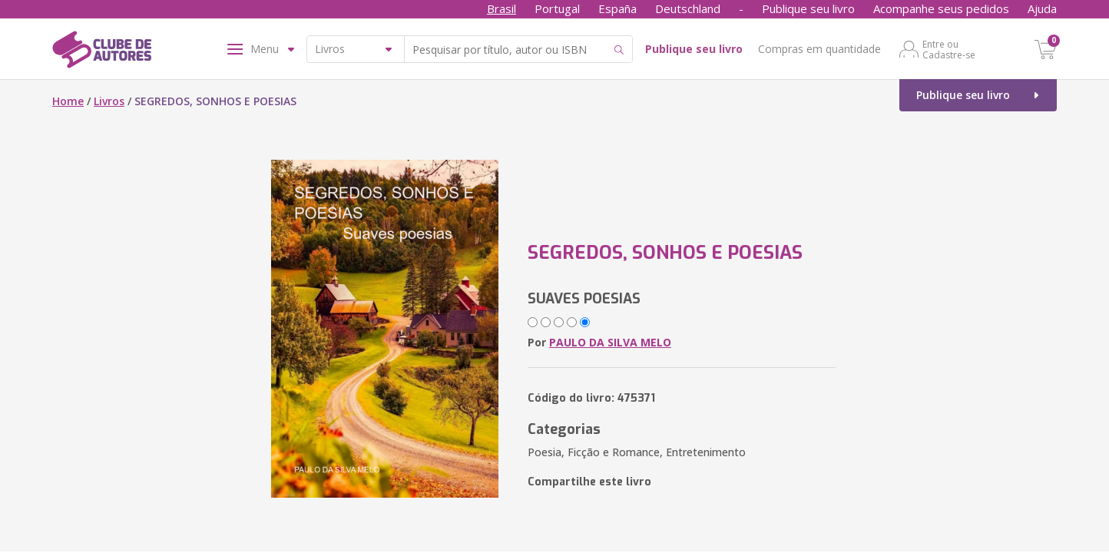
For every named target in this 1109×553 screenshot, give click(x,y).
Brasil (501, 8)
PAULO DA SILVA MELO (610, 342)
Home (68, 101)
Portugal (557, 8)
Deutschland (687, 8)
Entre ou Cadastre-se (948, 49)
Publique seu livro (808, 8)
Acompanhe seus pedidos (941, 8)
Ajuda (1042, 8)
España (617, 8)
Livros (109, 101)
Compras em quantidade (819, 48)
